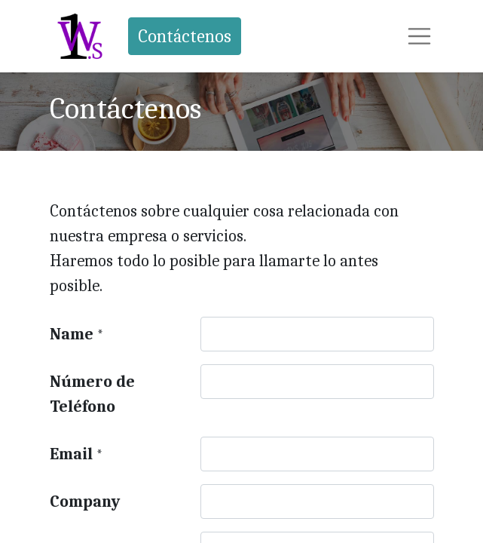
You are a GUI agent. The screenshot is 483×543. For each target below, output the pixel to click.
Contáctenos (184, 36)
